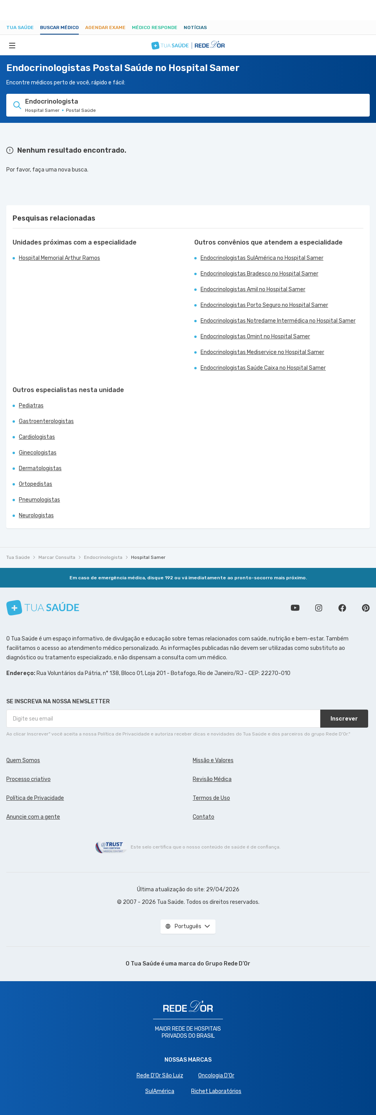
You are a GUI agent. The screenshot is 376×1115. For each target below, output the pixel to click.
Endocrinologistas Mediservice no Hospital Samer (262, 352)
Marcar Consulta (56, 557)
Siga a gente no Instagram (319, 608)
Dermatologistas (40, 468)
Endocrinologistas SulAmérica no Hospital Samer (262, 258)
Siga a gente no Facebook (342, 608)
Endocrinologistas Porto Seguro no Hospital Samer (264, 305)
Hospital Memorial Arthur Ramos (59, 258)
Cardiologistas (37, 437)
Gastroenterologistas (46, 421)
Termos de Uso (211, 798)
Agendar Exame (105, 27)
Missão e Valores (213, 760)
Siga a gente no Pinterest (366, 608)
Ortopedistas (35, 484)
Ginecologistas (38, 452)
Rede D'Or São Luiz (160, 1075)
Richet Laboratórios (216, 1091)
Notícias (195, 27)
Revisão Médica (212, 779)
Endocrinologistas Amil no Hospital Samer (253, 289)
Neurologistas (36, 515)
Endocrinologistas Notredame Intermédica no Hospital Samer (278, 321)
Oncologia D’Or (216, 1075)
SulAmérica (159, 1091)
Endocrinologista (103, 557)
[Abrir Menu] (12, 45)
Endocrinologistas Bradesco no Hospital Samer (259, 273)
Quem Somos (23, 760)
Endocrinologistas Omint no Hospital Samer (255, 336)
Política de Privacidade (35, 798)
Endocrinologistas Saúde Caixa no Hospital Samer (263, 368)
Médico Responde (154, 27)
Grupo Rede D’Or (227, 963)
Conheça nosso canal (295, 608)
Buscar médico (59, 27)
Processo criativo (28, 779)
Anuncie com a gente (33, 817)
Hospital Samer (148, 557)
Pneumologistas (39, 499)
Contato (203, 817)
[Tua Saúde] (42, 607)
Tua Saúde (20, 27)
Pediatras (31, 405)
